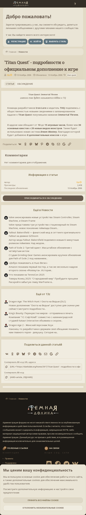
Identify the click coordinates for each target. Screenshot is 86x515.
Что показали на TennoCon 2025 (26, 274)
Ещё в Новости (43, 210)
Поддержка (10, 463)
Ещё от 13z (43, 294)
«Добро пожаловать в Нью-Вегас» (28, 262)
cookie (36, 476)
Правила (9, 458)
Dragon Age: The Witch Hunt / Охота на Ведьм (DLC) (37, 301)
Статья (10, 83)
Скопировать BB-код (14, 372)
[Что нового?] (75, 4)
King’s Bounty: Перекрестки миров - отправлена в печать (41, 313)
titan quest (71, 75)
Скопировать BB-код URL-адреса (20, 362)
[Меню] (5, 4)
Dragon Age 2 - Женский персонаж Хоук (31, 325)
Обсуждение (25, 83)
